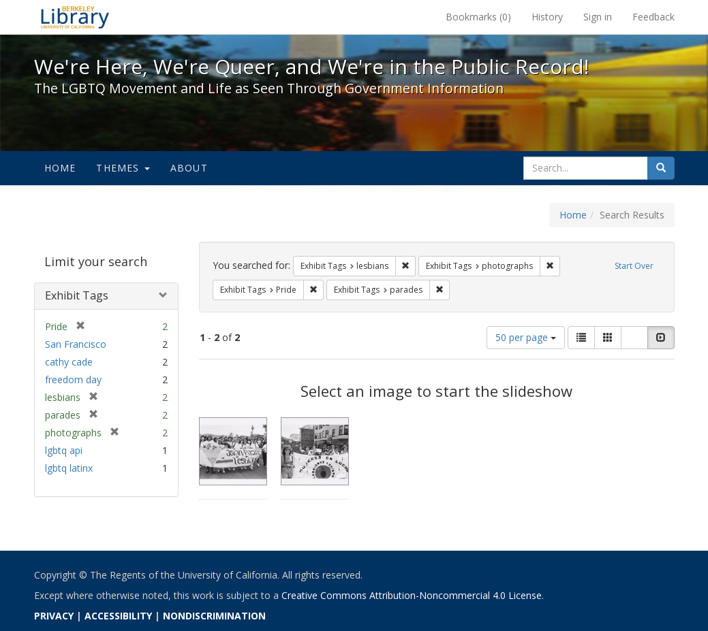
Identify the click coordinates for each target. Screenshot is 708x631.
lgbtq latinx (69, 468)
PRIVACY (54, 615)
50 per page (525, 337)
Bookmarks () (478, 16)
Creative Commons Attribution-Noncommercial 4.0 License (411, 595)
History (547, 16)
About (189, 167)
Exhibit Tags (76, 295)
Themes (122, 167)
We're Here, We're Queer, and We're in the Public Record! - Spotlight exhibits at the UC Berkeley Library (75, 17)
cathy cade (69, 361)
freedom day (73, 379)
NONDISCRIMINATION (214, 615)
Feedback (653, 16)
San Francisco (75, 344)
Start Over (634, 266)
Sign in (597, 16)
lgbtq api (63, 450)
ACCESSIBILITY (118, 615)
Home (60, 167)
